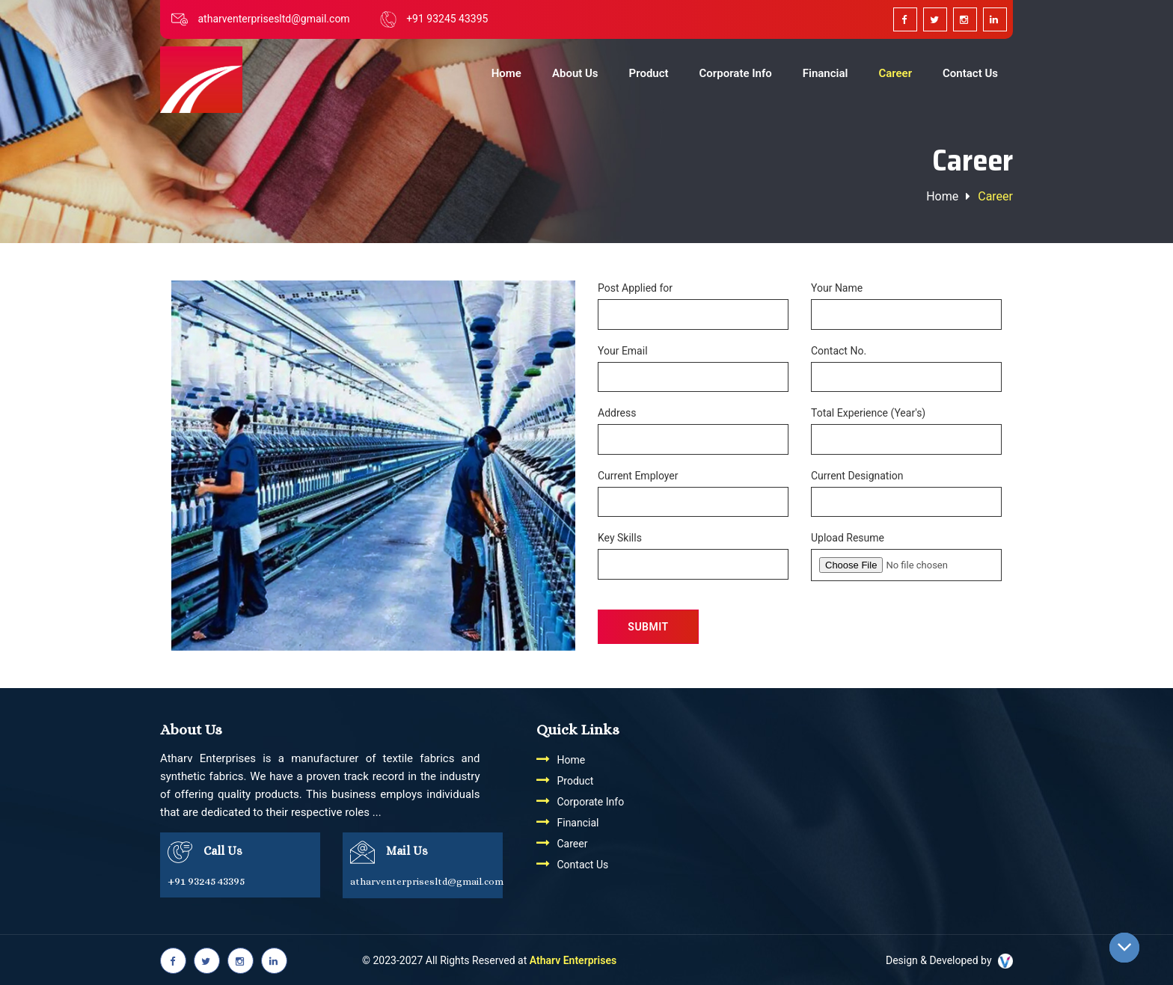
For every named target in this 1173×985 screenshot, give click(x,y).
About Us (575, 73)
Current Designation (857, 476)
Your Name (837, 288)
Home (506, 73)
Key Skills (620, 538)
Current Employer (638, 476)
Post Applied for (635, 288)
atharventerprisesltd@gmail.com (273, 19)
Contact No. (838, 351)
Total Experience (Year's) (868, 413)
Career (895, 73)
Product (649, 73)
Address (617, 413)
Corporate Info (735, 73)
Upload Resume (847, 538)
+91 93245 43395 (447, 19)
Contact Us (970, 73)
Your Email (623, 351)
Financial (825, 73)
